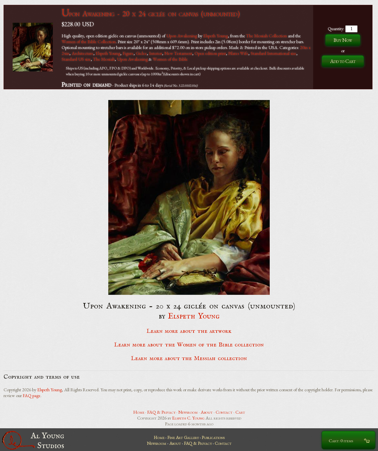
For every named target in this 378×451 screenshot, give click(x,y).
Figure (128, 53)
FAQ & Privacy (161, 412)
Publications (213, 437)
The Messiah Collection (266, 36)
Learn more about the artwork (189, 331)
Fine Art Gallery (183, 437)
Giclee (141, 53)
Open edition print (210, 53)
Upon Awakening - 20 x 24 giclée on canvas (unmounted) (151, 13)
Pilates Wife (238, 53)
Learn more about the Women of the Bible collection (189, 345)
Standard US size (76, 59)
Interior (155, 53)
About (207, 412)
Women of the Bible (170, 59)
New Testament (178, 53)
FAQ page (32, 395)
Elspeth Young (215, 36)
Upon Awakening (181, 36)
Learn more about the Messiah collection (189, 358)
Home (138, 412)
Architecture (82, 53)
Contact (224, 412)
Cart (240, 412)
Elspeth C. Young (188, 418)
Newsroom (188, 412)
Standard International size (273, 53)
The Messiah (104, 59)
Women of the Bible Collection (89, 41)
